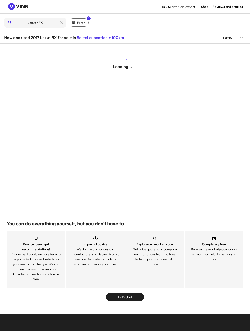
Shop (204, 7)
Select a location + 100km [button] (100, 37)
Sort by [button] (227, 37)
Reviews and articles (228, 7)
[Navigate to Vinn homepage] (18, 7)
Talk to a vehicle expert (178, 7)
